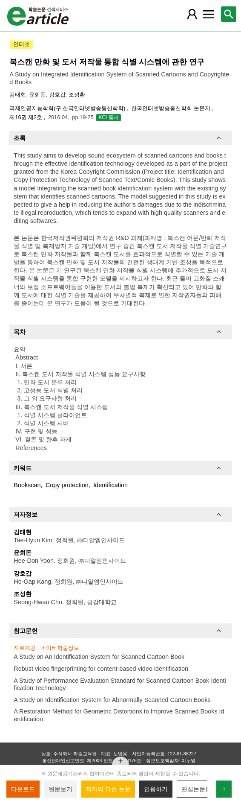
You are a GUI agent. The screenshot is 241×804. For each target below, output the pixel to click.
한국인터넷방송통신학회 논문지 (171, 108)
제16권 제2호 (26, 117)
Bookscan (27, 485)
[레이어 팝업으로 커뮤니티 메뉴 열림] (208, 14)
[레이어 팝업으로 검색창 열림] (228, 14)
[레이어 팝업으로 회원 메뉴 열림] (192, 14)
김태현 (17, 94)
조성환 (77, 94)
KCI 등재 (108, 117)
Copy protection (67, 485)
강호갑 (57, 94)
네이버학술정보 (59, 648)
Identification (110, 485)
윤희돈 (37, 94)
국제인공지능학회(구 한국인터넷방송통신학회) (68, 108)
